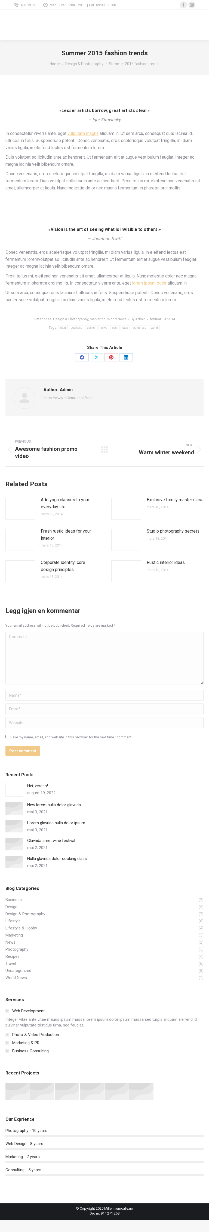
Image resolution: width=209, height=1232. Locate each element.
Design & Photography (70, 319)
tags (125, 327)
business (76, 327)
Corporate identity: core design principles (63, 566)
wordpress (139, 327)
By (138, 319)
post (115, 327)
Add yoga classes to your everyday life (65, 503)
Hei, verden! (37, 785)
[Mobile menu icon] (198, 25)
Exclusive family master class (175, 499)
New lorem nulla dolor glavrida (54, 804)
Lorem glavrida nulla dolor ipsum (56, 822)
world (154, 327)
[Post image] (20, 509)
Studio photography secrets (173, 531)
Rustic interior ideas (166, 562)
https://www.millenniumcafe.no (68, 398)
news (103, 327)
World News (117, 319)
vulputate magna (83, 133)
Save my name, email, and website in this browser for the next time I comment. (71, 737)
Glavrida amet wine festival (51, 840)
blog (63, 327)
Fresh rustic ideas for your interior (66, 535)
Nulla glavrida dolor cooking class (57, 858)
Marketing (98, 319)
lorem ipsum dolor (149, 283)
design (91, 327)
